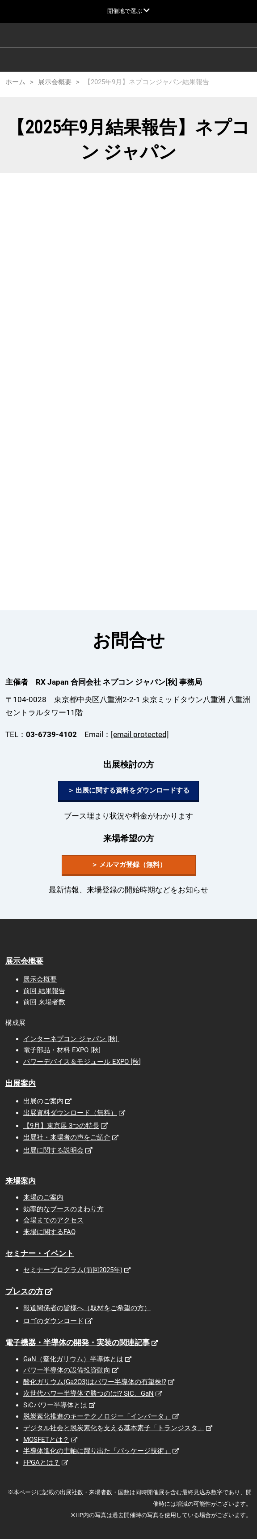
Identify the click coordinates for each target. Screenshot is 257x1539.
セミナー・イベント (39, 1253)
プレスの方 (24, 1291)
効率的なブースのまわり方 (63, 1209)
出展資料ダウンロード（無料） (70, 1113)
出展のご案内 (43, 1101)
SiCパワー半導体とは (55, 1405)
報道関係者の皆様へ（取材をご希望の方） (87, 1308)
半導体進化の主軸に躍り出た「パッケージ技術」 (97, 1451)
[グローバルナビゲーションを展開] (128, 11)
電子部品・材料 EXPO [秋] (62, 1050)
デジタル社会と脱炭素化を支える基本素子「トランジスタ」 (113, 1428)
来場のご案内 (43, 1197)
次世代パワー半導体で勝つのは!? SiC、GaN (88, 1393)
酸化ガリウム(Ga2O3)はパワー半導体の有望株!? (94, 1382)
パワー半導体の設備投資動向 (66, 1370)
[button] (128, 791)
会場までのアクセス (53, 1220)
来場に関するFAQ (49, 1232)
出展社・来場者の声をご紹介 (66, 1137)
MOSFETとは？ (46, 1440)
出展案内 (20, 1083)
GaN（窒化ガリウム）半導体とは (73, 1359)
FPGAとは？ (41, 1462)
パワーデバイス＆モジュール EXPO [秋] (82, 1062)
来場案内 (20, 1180)
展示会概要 (24, 960)
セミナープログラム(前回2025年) (72, 1270)
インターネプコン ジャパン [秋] (71, 1039)
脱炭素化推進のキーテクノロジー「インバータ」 (97, 1416)
